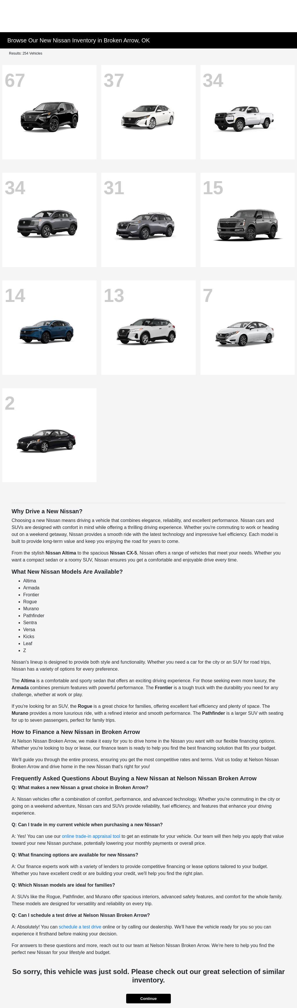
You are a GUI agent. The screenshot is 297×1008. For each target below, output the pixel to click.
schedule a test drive (80, 926)
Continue (148, 998)
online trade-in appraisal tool (91, 836)
